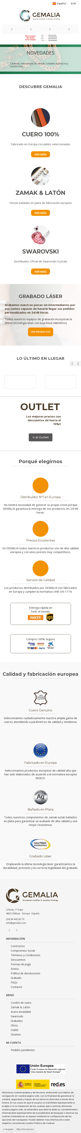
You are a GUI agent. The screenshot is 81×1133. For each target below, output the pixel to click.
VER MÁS (40, 154)
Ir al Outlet (41, 437)
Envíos (15, 969)
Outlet (14, 1030)
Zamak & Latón (20, 1007)
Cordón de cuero (21, 1002)
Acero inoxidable (21, 1012)
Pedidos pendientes (23, 1050)
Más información (25, 1129)
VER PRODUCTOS (40, 331)
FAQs (14, 982)
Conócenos (18, 946)
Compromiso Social (23, 950)
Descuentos (18, 959)
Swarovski (17, 1016)
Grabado (16, 978)
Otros (14, 1025)
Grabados (17, 1021)
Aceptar (9, 1129)
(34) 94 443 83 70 (15, 919)
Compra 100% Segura (40, 639)
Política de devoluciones (25, 973)
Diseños (16, 1034)
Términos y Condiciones (25, 955)
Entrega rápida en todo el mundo (40, 609)
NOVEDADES (40, 52)
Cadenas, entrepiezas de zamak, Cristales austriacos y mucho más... (39, 65)
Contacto (16, 987)
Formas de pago (21, 964)
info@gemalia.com (16, 923)
